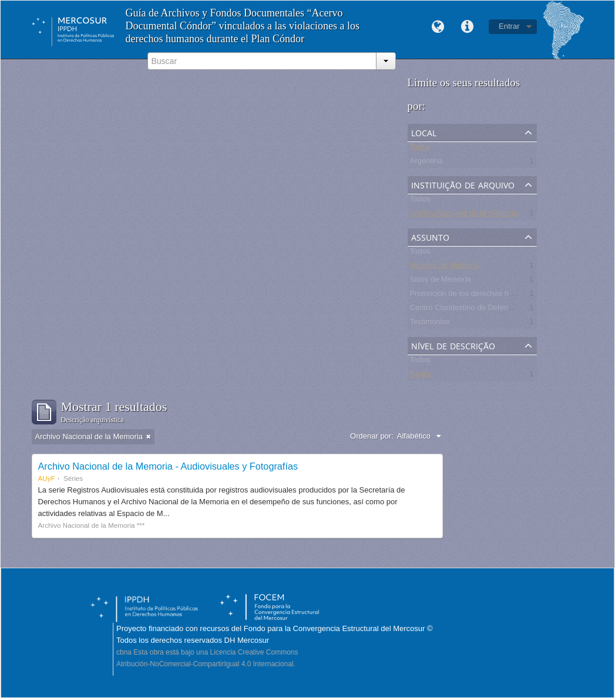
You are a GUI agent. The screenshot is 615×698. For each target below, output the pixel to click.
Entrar (509, 26)
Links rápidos (467, 27)
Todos (420, 148)
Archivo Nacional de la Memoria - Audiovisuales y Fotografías (168, 466)
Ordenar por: (372, 435)
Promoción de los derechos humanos (473, 295)
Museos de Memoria (444, 267)
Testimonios (430, 323)
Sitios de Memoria (440, 281)
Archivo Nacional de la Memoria (464, 215)
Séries (421, 376)
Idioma (437, 27)
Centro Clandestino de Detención (466, 309)
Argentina (426, 163)
